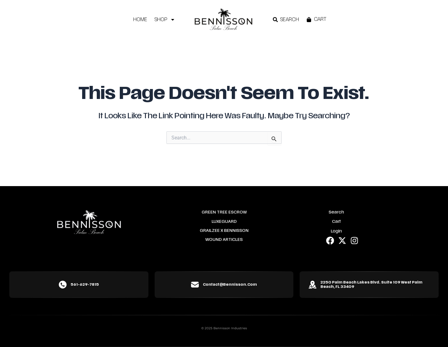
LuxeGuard (224, 221)
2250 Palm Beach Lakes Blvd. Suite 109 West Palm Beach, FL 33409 (371, 284)
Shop (165, 19)
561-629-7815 (85, 284)
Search (336, 212)
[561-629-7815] (63, 284)
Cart (336, 221)
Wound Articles (224, 239)
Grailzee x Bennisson (224, 230)
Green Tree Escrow (224, 212)
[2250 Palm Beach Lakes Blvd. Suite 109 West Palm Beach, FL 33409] (312, 284)
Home (140, 19)
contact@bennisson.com (230, 284)
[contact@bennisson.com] (195, 284)
